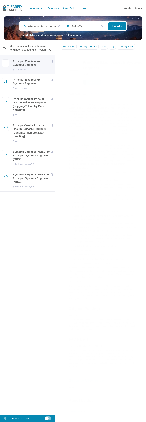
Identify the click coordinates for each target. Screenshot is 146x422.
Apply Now (91, 82)
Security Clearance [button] (88, 47)
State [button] (103, 47)
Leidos (87, 74)
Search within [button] (68, 47)
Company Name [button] (126, 47)
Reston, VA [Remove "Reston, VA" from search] (73, 35)
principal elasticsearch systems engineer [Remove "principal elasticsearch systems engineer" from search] (42, 35)
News (84, 8)
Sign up (138, 8)
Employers (52, 8)
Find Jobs (117, 26)
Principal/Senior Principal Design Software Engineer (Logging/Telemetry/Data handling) (29, 105)
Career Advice (69, 8)
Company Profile (77, 411)
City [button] (112, 47)
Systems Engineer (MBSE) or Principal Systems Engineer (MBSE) (31, 156)
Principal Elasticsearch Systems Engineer (27, 63)
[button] (140, 83)
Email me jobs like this (20, 418)
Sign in (127, 8)
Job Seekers (36, 8)
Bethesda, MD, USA (77, 94)
